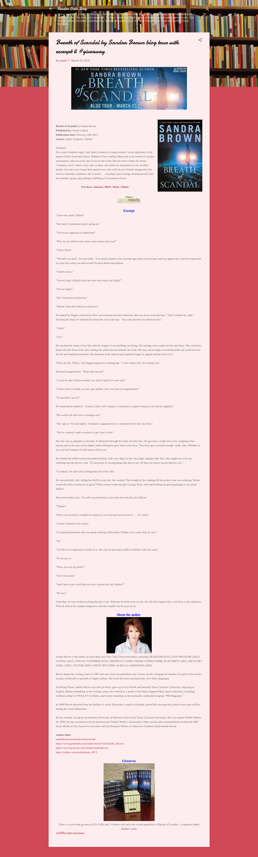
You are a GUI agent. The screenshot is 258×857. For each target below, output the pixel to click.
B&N (108, 186)
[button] (200, 40)
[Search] (207, 9)
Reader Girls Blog (72, 9)
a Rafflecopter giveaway (70, 833)
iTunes (125, 186)
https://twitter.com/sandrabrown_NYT (76, 752)
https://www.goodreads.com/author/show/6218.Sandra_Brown (89, 743)
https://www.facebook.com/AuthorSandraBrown (82, 747)
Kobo (116, 186)
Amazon (98, 186)
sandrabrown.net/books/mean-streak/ (76, 739)
